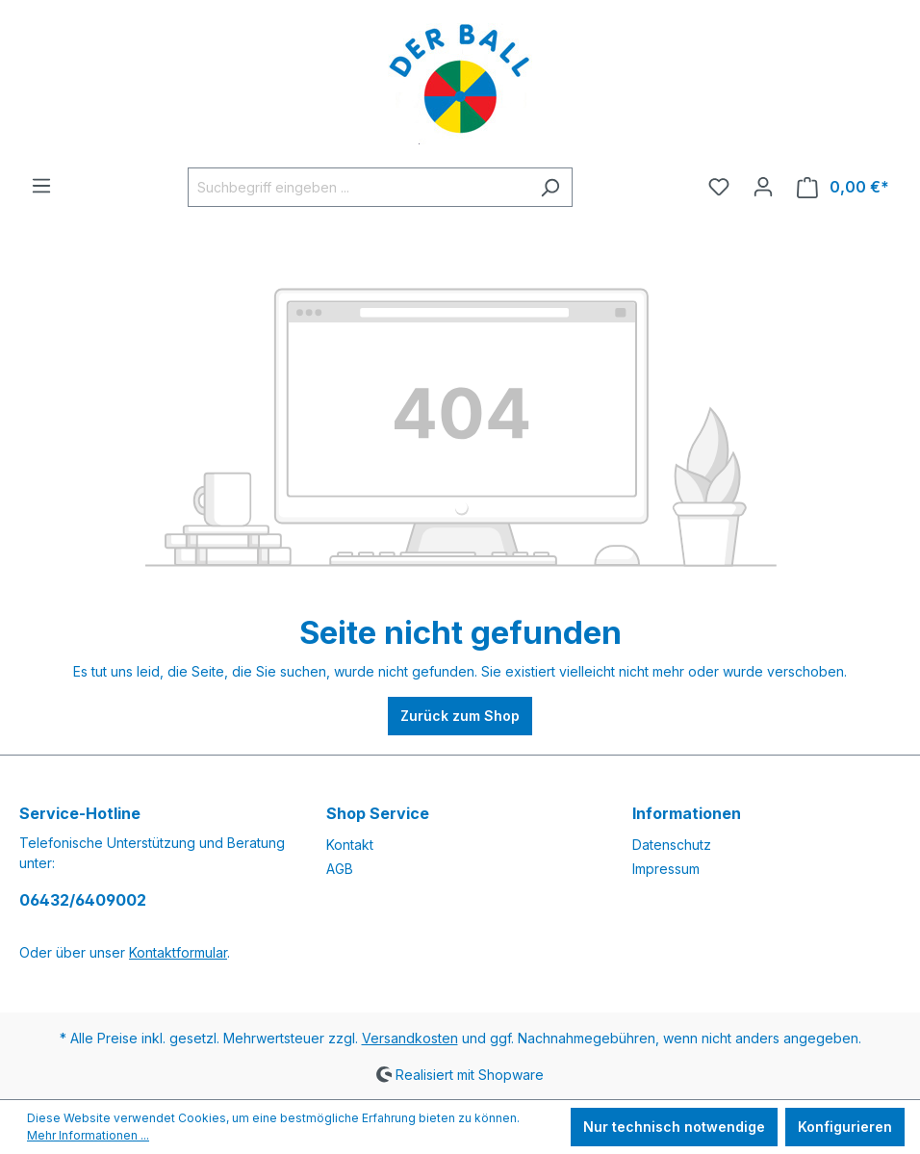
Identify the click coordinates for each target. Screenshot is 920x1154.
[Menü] (41, 185)
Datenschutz (671, 844)
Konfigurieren (845, 1126)
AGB (339, 868)
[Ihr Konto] (763, 186)
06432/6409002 (82, 900)
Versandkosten (410, 1038)
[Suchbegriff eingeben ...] (358, 187)
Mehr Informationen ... (88, 1135)
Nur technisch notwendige (674, 1126)
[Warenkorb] (843, 187)
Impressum (666, 868)
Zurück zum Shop (460, 715)
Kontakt (349, 844)
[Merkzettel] (719, 186)
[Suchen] (550, 187)
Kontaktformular (178, 952)
